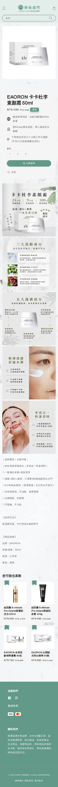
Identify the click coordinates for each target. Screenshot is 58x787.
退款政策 (38, 781)
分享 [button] (11, 172)
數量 (9, 149)
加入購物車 (29, 163)
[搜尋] (51, 18)
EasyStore (44, 775)
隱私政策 (29, 781)
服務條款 (19, 781)
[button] (3, 8)
